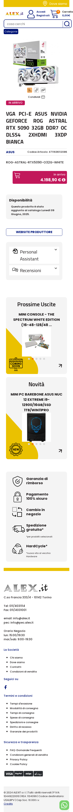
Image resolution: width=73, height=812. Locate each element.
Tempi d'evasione (21, 703)
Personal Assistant (38, 255)
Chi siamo (16, 657)
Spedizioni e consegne (24, 722)
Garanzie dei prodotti (23, 731)
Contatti (15, 667)
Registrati (40, 15)
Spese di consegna (22, 717)
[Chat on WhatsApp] (64, 805)
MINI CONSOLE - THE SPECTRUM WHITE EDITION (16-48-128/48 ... (36, 319)
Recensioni (38, 270)
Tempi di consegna (22, 713)
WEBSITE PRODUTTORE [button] (34, 232)
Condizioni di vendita (23, 671)
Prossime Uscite (36, 304)
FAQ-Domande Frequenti (26, 750)
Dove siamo (58, 4)
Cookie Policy (18, 764)
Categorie (10, 31)
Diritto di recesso (20, 727)
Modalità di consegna (24, 708)
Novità (36, 384)
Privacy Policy (19, 759)
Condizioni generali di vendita (29, 755)
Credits (8, 804)
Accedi (39, 11)
